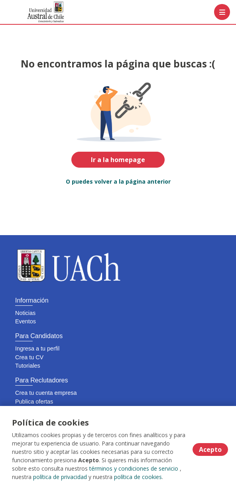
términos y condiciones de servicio (133, 468)
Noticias (25, 313)
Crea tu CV (29, 357)
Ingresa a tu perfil (37, 348)
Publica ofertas (34, 401)
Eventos (25, 321)
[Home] (34, 12)
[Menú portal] (222, 12)
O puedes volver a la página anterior (118, 181)
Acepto (210, 449)
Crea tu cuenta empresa (46, 393)
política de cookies (138, 477)
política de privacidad (60, 477)
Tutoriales (27, 365)
